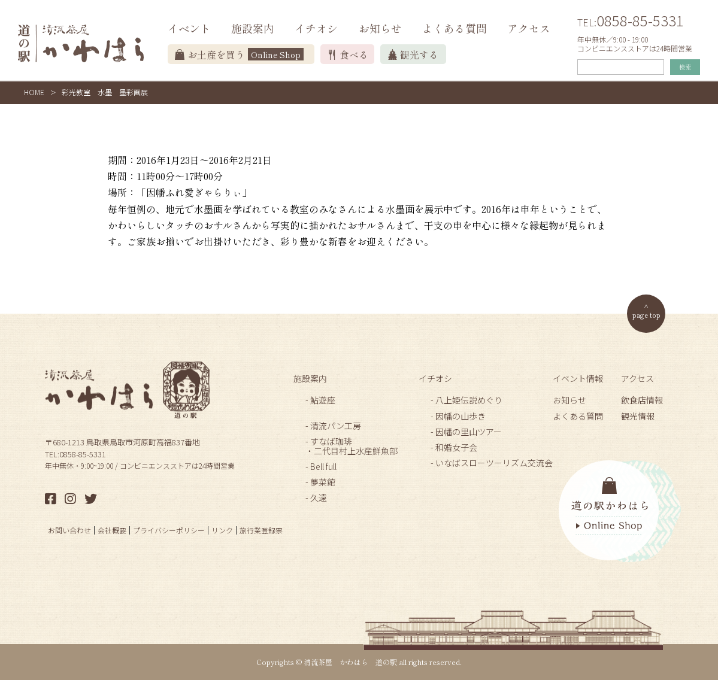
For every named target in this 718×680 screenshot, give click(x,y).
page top (646, 314)
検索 (685, 66)
